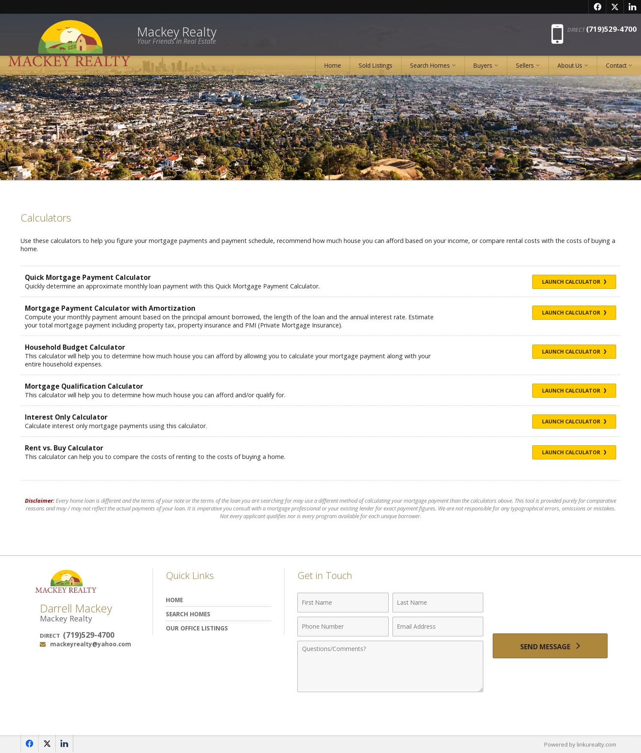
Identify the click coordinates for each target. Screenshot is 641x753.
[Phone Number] (343, 626)
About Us (569, 66)
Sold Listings (375, 66)
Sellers (525, 66)
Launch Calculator (573, 281)
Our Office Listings (197, 628)
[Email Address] (438, 626)
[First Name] (343, 602)
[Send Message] (550, 646)
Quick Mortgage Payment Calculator (88, 277)
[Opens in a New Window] (597, 7)
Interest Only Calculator (66, 417)
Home (332, 66)
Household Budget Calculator (75, 347)
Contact (616, 66)
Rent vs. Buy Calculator (64, 448)
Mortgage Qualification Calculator (84, 386)
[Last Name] (438, 602)
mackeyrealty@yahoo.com (90, 644)
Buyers (482, 66)
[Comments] (390, 666)
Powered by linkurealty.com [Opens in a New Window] (580, 744)
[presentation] (550, 607)
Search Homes (430, 66)
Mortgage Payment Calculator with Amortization (110, 308)
